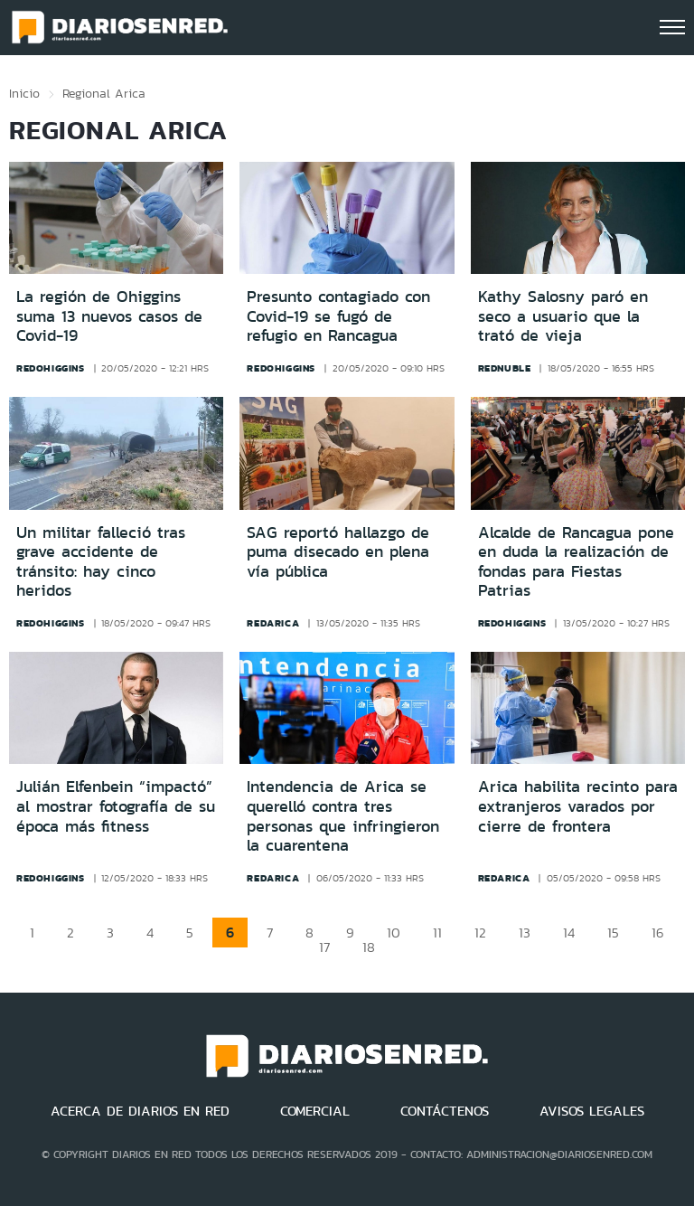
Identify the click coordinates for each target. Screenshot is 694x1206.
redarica (273, 623)
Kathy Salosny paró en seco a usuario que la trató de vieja (563, 316)
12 (480, 932)
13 (524, 932)
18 (368, 946)
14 (569, 932)
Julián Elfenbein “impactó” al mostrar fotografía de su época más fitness (115, 806)
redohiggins (50, 368)
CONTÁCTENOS (444, 1111)
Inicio (24, 93)
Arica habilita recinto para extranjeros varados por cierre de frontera (578, 806)
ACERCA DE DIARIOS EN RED (140, 1111)
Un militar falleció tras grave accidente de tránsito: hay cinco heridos (100, 562)
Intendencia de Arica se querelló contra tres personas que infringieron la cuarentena (343, 816)
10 (393, 932)
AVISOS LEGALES (591, 1111)
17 (324, 946)
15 (613, 932)
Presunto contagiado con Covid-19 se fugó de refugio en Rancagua (338, 316)
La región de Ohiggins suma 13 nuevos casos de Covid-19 (109, 316)
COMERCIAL (315, 1111)
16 (658, 932)
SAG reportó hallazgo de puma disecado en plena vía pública (338, 552)
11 (437, 932)
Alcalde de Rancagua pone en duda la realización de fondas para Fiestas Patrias (576, 562)
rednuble (504, 368)
